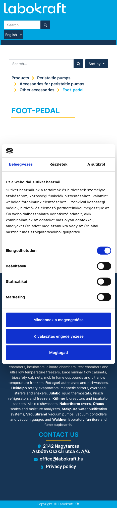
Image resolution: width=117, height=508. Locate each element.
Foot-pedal (73, 89)
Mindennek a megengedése (58, 319)
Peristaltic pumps (54, 77)
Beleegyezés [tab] (21, 164)
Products (20, 77)
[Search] (45, 25)
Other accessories (37, 89)
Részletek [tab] (58, 164)
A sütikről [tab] (96, 164)
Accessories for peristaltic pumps (52, 83)
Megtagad (58, 352)
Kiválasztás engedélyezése (59, 336)
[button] (96, 63)
